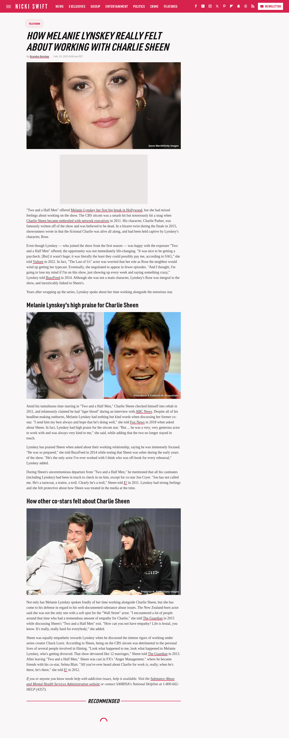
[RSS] (253, 7)
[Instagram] (210, 7)
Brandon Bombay (39, 56)
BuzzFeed (53, 278)
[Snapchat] (239, 7)
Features (171, 6)
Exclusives (77, 6)
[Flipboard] (231, 7)
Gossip (95, 6)
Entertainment (116, 6)
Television (34, 23)
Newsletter (270, 6)
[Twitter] (217, 7)
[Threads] (246, 7)
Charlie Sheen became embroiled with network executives (68, 221)
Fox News (137, 422)
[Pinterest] (224, 7)
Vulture (38, 262)
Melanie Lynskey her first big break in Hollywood (106, 210)
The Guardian (153, 618)
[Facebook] (196, 7)
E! (125, 483)
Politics (139, 6)
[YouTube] (203, 7)
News (60, 6)
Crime (154, 6)
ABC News (144, 411)
